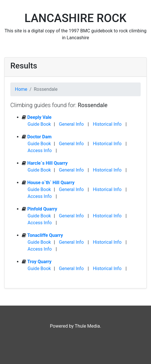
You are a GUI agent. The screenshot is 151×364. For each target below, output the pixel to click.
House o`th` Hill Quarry (51, 182)
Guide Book (39, 124)
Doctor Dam (39, 136)
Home (21, 89)
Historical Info (107, 124)
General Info (71, 124)
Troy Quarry (39, 261)
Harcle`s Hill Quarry (47, 163)
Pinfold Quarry (42, 209)
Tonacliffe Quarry (45, 235)
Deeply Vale (39, 117)
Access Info (40, 150)
